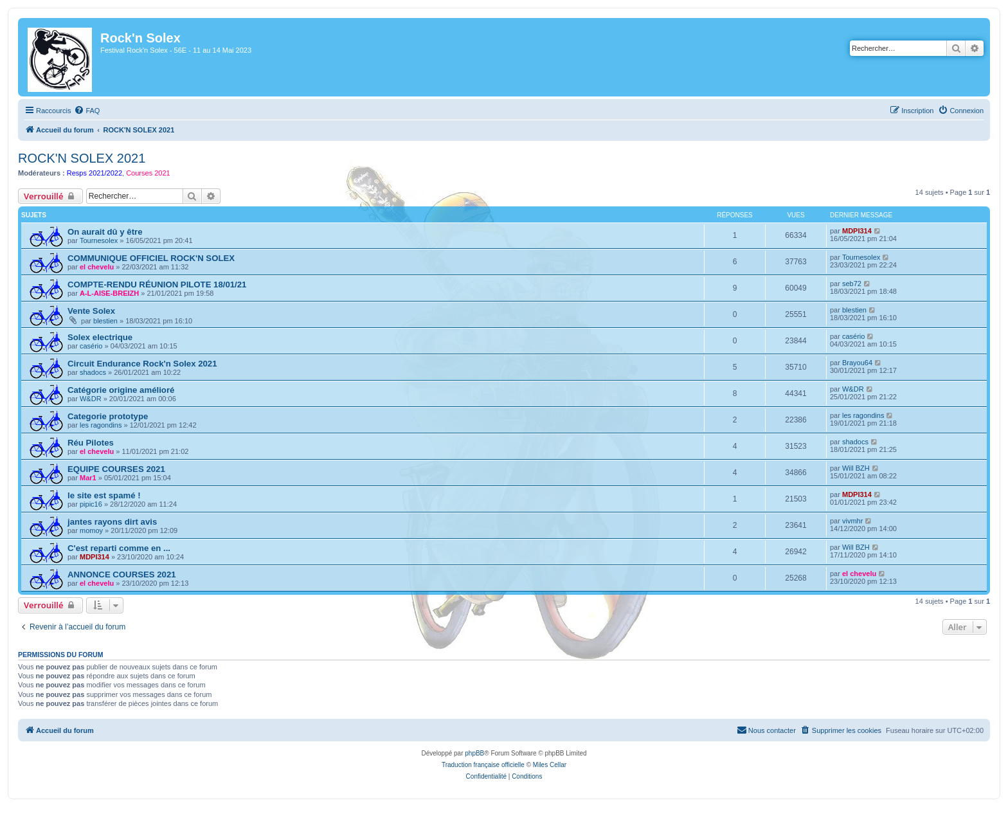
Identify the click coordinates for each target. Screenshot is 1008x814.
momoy (91, 530)
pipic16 (91, 504)
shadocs (93, 372)
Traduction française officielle (483, 764)
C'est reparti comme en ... (119, 548)
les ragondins (101, 425)
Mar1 (88, 478)
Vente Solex (91, 311)
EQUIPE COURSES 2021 (116, 469)
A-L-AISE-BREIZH (109, 293)
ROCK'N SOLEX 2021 (81, 158)
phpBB (474, 753)
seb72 (851, 283)
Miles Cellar (549, 764)
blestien (105, 321)
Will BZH (856, 468)
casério (91, 346)
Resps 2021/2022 (94, 173)
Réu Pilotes (91, 443)
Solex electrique (100, 337)
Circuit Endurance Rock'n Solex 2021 (142, 363)
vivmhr (852, 521)
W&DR (91, 398)
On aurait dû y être (105, 232)
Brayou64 (857, 362)
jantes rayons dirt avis (112, 522)
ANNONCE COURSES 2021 (122, 574)
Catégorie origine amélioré (121, 390)
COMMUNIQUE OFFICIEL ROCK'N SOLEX (151, 258)
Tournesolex (99, 240)
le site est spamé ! (104, 495)
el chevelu (97, 267)
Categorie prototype (108, 416)
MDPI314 (857, 231)
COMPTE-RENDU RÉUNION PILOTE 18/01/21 (157, 284)
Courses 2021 (148, 173)
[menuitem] (87, 110)
